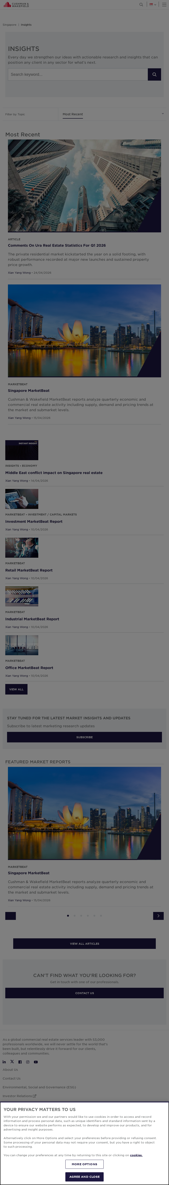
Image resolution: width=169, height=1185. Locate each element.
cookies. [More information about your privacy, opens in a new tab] (136, 1155)
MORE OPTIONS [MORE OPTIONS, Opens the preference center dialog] (84, 1164)
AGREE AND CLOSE (84, 1176)
